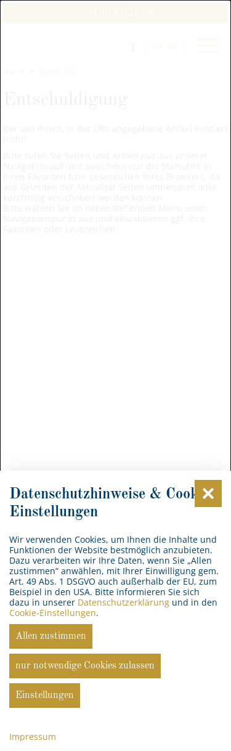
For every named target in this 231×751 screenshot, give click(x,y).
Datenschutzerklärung (123, 602)
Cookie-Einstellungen (52, 613)
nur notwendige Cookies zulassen (85, 666)
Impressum (32, 736)
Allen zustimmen (50, 636)
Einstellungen (44, 695)
